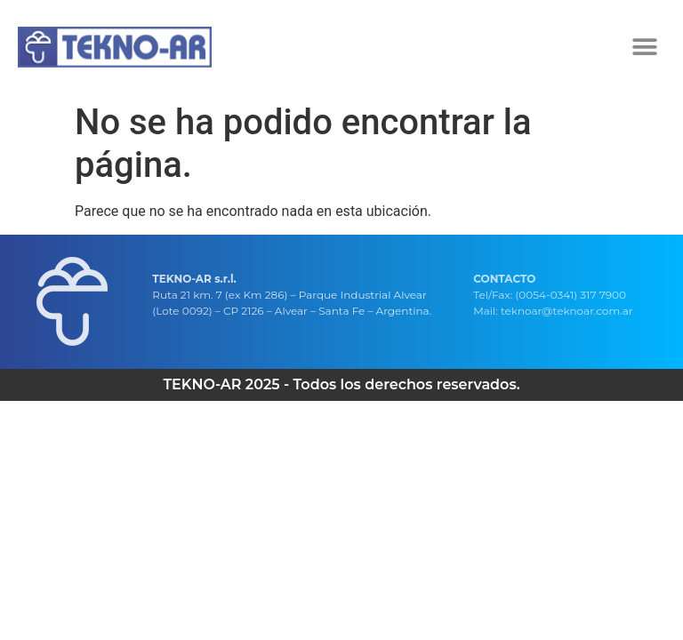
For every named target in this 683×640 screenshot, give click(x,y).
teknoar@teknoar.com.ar (567, 310)
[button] (645, 47)
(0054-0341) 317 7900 (570, 294)
